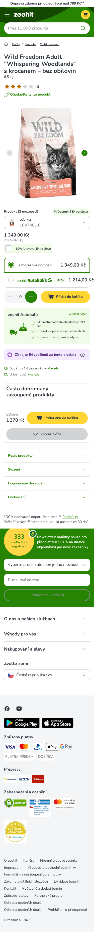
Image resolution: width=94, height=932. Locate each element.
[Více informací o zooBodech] (82, 354)
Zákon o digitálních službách (26, 881)
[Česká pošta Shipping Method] (10, 780)
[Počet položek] (21, 297)
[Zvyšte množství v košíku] (31, 297)
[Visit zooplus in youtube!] (19, 709)
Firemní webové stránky (58, 860)
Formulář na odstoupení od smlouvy (32, 874)
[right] (84, 153)
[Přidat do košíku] (65, 297)
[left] (10, 153)
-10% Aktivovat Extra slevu (32, 249)
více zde (53, 368)
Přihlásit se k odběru (47, 595)
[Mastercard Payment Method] (24, 747)
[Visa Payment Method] (10, 747)
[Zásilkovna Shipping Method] (38, 780)
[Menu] (7, 15)
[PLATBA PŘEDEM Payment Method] (19, 756)
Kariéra (28, 860)
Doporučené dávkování (47, 483)
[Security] (15, 803)
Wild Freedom (49, 44)
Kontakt (10, 888)
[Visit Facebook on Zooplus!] (7, 709)
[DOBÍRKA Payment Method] (46, 756)
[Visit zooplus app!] (22, 727)
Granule (30, 44)
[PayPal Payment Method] (38, 747)
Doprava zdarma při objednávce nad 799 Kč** (47, 3)
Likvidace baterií (66, 881)
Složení (47, 469)
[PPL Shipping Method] (24, 780)
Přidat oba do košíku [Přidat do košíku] (62, 418)
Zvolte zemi (16, 663)
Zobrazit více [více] (47, 434)
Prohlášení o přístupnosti (67, 909)
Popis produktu (47, 455)
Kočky (16, 44)
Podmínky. (70, 516)
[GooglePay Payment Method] (66, 747)
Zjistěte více (77, 314)
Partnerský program (49, 895)
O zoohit (10, 860)
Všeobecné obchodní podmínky (52, 867)
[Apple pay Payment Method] (52, 747)
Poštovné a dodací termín (42, 888)
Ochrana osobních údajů (23, 902)
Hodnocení (47, 497)
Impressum (13, 867)
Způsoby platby (16, 895)
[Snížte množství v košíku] (10, 297)
